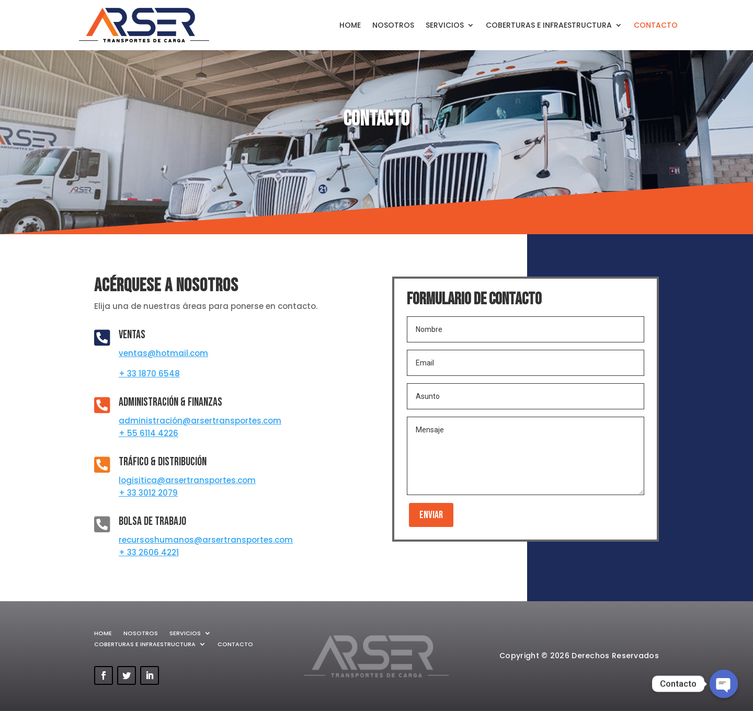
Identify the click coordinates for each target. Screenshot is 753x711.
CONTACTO (656, 25)
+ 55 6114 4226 (148, 433)
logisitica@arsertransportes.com (187, 480)
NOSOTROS (393, 25)
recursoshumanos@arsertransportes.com (206, 539)
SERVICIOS (445, 25)
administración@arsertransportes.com (200, 420)
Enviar (431, 515)
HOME (350, 25)
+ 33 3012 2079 (148, 492)
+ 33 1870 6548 (149, 373)
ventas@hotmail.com (163, 353)
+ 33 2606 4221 (149, 552)
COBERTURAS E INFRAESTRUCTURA (549, 25)
